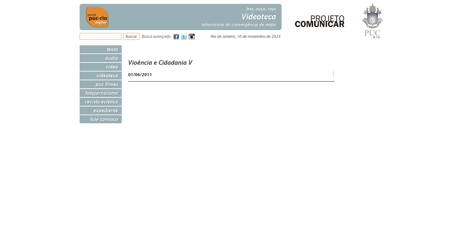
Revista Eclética (101, 102)
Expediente (106, 110)
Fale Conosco (104, 119)
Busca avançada (156, 37)
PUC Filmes (107, 84)
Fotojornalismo (101, 93)
